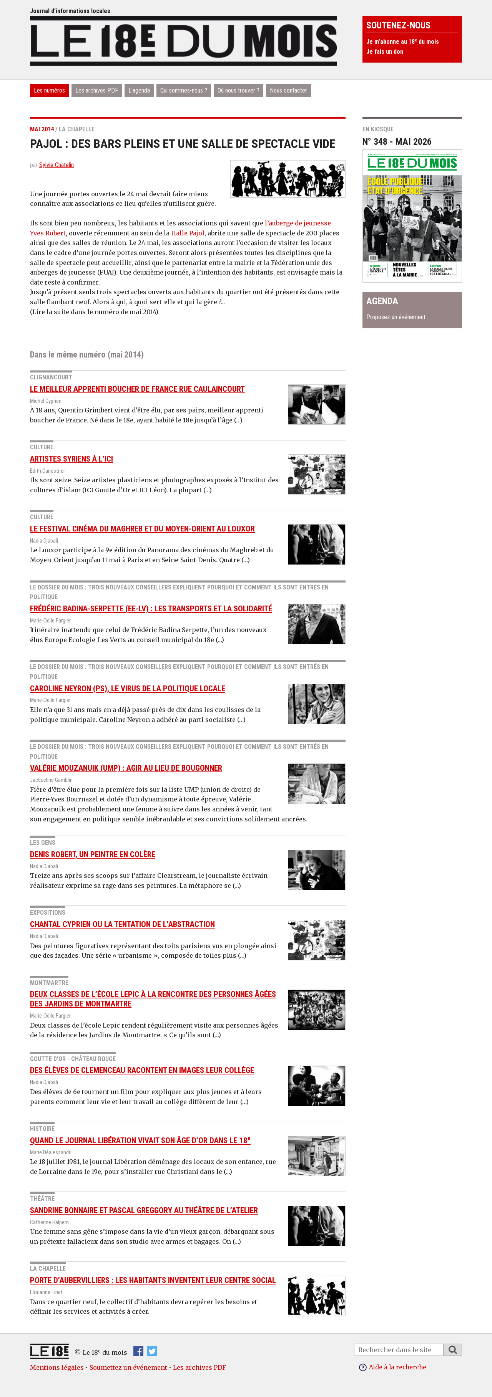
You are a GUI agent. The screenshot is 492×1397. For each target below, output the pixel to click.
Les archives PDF (96, 90)
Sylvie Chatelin (56, 165)
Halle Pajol (187, 233)
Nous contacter (288, 90)
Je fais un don (384, 51)
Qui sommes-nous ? (183, 90)
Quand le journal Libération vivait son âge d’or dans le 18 (140, 1140)
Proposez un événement (396, 317)
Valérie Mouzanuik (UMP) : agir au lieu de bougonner (126, 768)
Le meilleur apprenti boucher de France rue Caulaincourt (137, 388)
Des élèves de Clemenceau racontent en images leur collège (142, 1070)
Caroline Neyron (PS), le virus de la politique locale (127, 688)
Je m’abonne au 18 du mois (402, 41)
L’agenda (139, 90)
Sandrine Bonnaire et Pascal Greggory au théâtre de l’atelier (144, 1210)
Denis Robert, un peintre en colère (92, 854)
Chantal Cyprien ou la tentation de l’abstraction (122, 924)
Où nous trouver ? (238, 90)
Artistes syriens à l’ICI (71, 458)
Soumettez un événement (128, 1367)
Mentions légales (57, 1367)
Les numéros (49, 90)
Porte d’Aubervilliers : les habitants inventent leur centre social (153, 1280)
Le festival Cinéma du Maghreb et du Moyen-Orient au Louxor (142, 528)
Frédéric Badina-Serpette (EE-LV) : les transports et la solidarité (151, 608)
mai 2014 (42, 129)
